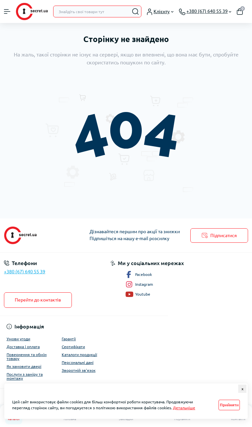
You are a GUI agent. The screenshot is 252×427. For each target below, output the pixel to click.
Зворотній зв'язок (78, 370)
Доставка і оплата (23, 347)
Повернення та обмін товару (27, 356)
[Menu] (7, 11)
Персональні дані (78, 362)
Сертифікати (73, 347)
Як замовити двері (24, 366)
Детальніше (184, 408)
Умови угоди (18, 339)
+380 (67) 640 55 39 (24, 271)
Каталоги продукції (79, 354)
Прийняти (229, 405)
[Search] (135, 11)
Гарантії (69, 339)
